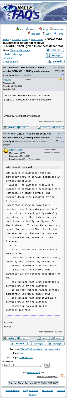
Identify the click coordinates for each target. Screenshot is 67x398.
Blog (20, 29)
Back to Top (33, 372)
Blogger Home (30, 390)
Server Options (20, 39)
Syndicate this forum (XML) (47, 376)
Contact (61, 390)
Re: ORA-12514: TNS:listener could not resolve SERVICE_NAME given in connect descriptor (27, 137)
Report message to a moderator (50, 121)
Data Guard (37, 39)
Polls (7, 54)
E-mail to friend (11, 61)
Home (58, 33)
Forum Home (12, 390)
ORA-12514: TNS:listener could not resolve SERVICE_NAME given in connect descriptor (26, 71)
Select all (16, 167)
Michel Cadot (16, 149)
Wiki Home (47, 390)
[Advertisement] (54, 12)
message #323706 (23, 75)
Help (43, 29)
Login (46, 33)
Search (31, 29)
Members (56, 29)
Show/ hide (27, 167)
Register (34, 33)
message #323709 (23, 141)
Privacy (33, 394)
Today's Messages (20, 50)
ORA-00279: (26, 357)
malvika (7, 79)
